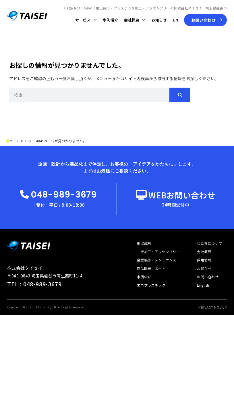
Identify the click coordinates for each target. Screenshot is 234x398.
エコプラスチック (151, 284)
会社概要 (135, 20)
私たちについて (209, 243)
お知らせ (159, 20)
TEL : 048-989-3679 (34, 283)
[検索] (179, 95)
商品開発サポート (151, 268)
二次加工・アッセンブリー (158, 251)
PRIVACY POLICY (212, 306)
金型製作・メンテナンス (156, 259)
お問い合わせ (207, 276)
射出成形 (144, 243)
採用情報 (204, 259)
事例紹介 (110, 20)
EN (175, 20)
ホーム (14, 140)
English (203, 284)
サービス (86, 20)
